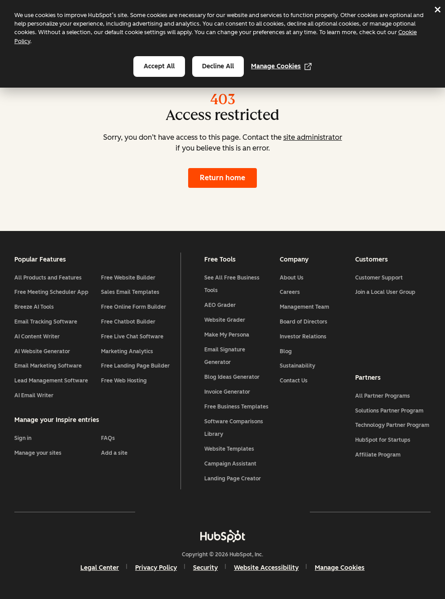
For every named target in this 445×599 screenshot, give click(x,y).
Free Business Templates (236, 407)
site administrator (312, 137)
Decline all (218, 66)
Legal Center (99, 568)
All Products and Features (48, 278)
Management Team (304, 307)
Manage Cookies (281, 66)
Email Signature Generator (224, 356)
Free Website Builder (128, 278)
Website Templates (229, 449)
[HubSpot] (222, 536)
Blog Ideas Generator (232, 377)
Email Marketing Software (48, 366)
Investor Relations (303, 336)
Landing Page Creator (232, 478)
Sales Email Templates (130, 292)
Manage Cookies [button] (340, 568)
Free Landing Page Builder (135, 366)
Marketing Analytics (127, 351)
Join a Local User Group (385, 292)
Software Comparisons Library (233, 428)
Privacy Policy (156, 568)
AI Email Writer (33, 395)
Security (205, 568)
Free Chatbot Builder (128, 322)
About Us (292, 278)
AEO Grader (220, 305)
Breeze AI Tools (34, 307)
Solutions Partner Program (389, 411)
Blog (286, 351)
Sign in (22, 438)
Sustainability (297, 366)
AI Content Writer (37, 336)
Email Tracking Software (45, 322)
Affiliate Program (378, 455)
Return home (222, 177)
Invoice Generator (227, 392)
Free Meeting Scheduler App (51, 292)
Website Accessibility (266, 568)
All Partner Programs (382, 396)
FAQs (108, 438)
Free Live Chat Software (132, 336)
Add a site (114, 453)
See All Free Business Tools (232, 284)
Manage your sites (38, 453)
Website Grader (224, 320)
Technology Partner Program (392, 425)
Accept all (159, 66)
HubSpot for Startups (382, 440)
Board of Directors (303, 322)
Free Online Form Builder (133, 307)
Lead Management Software (51, 380)
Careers (290, 292)
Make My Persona (226, 335)
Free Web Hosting (124, 380)
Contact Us (294, 380)
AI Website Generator (42, 351)
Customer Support (379, 278)
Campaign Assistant (230, 464)
